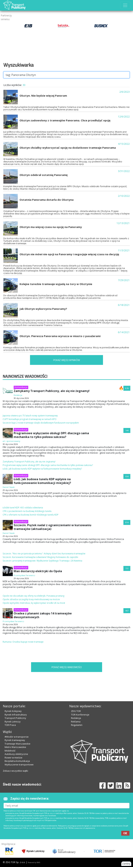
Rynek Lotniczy (13, 721)
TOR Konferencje (80, 714)
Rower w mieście (13, 757)
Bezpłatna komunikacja (17, 761)
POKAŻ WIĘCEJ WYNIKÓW (66, 360)
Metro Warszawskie (15, 747)
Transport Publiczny (15, 718)
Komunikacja (21, 387)
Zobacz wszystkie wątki (15, 770)
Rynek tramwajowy (15, 740)
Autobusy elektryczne (16, 754)
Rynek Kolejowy (13, 711)
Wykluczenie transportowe (19, 764)
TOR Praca (10, 725)
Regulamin (76, 725)
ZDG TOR (76, 711)
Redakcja (76, 718)
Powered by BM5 (34, 862)
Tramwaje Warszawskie (17, 743)
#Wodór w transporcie (17, 736)
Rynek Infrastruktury (16, 714)
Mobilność (10, 750)
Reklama (75, 721)
